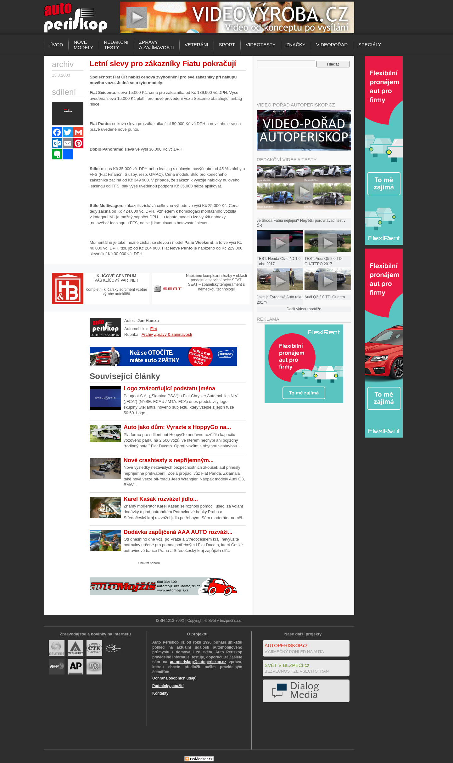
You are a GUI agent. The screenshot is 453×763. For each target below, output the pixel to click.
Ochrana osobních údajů (174, 678)
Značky (295, 44)
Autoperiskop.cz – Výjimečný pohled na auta (75, 17)
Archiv (147, 334)
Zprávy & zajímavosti (173, 334)
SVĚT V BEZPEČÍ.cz (287, 665)
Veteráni (196, 44)
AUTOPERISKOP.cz (286, 645)
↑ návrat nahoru (149, 563)
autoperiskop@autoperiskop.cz (198, 662)
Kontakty (160, 693)
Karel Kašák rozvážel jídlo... (161, 499)
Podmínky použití (167, 686)
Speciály (369, 44)
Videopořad (332, 44)
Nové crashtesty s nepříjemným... (169, 460)
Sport (227, 44)
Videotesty (261, 44)
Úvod (56, 44)
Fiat (153, 328)
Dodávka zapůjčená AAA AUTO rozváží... (178, 532)
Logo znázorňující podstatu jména (169, 388)
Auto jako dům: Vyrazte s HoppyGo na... (177, 427)
